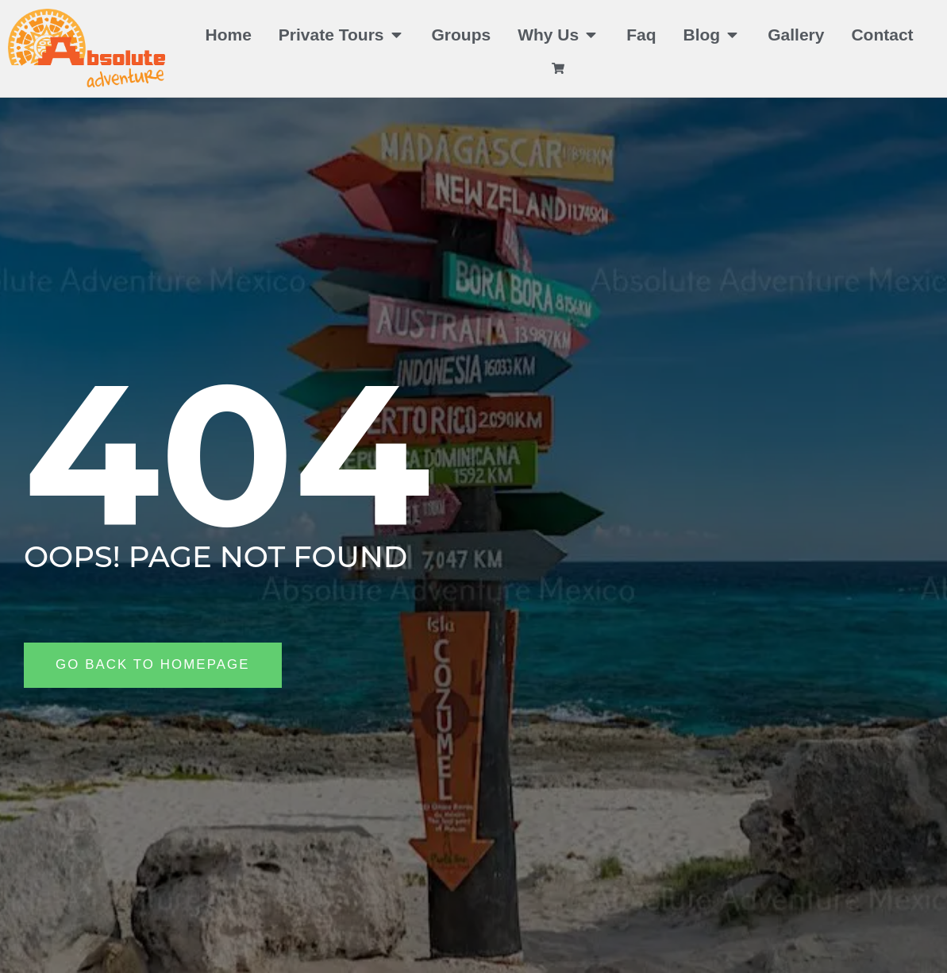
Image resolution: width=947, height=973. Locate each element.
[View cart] (560, 68)
